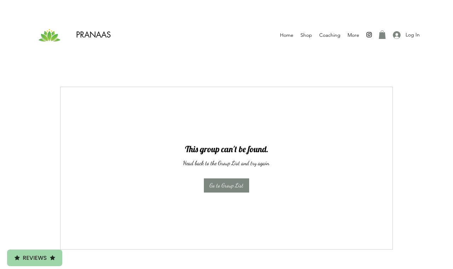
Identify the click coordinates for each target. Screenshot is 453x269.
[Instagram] (369, 34)
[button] (382, 34)
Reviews (34, 258)
